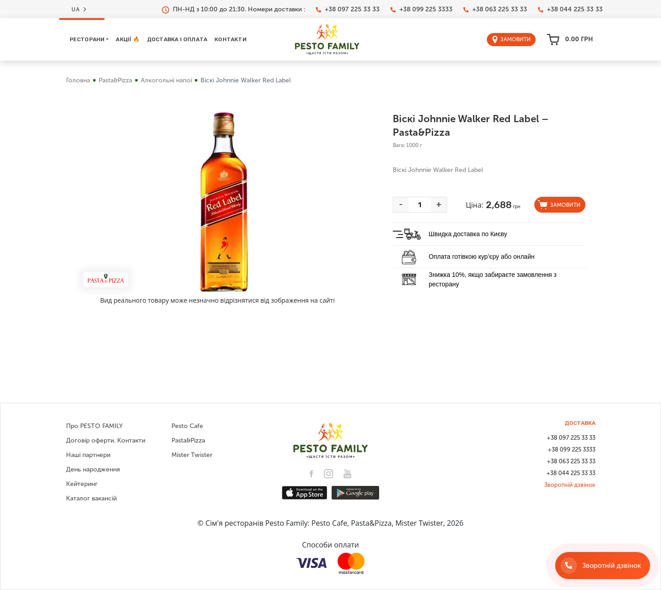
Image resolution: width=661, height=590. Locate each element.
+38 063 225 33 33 (495, 9)
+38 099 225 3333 (421, 9)
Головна (78, 80)
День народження (93, 469)
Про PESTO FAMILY (94, 426)
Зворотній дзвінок (569, 484)
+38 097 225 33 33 (348, 9)
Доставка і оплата (177, 39)
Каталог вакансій (91, 498)
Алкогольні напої (166, 80)
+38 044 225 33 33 (570, 9)
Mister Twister (191, 455)
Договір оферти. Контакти (105, 440)
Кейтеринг (82, 484)
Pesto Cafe (187, 426)
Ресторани (87, 39)
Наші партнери (88, 455)
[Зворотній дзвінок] (602, 565)
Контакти (230, 39)
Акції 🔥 (127, 39)
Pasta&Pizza (115, 80)
